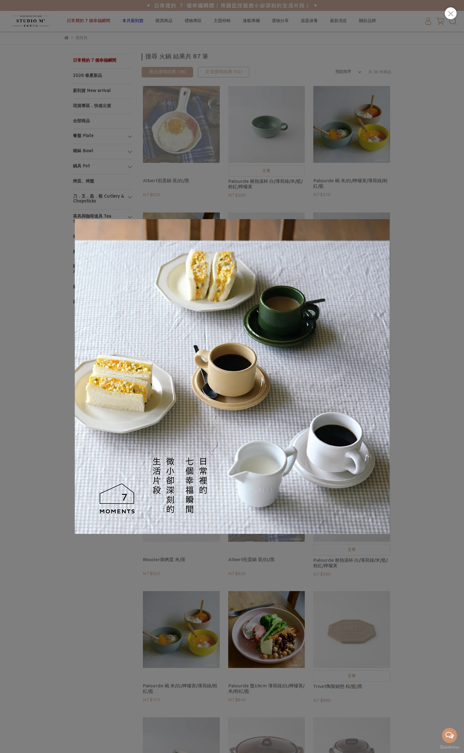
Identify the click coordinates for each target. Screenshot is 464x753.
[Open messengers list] (449, 735)
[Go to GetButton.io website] (449, 747)
